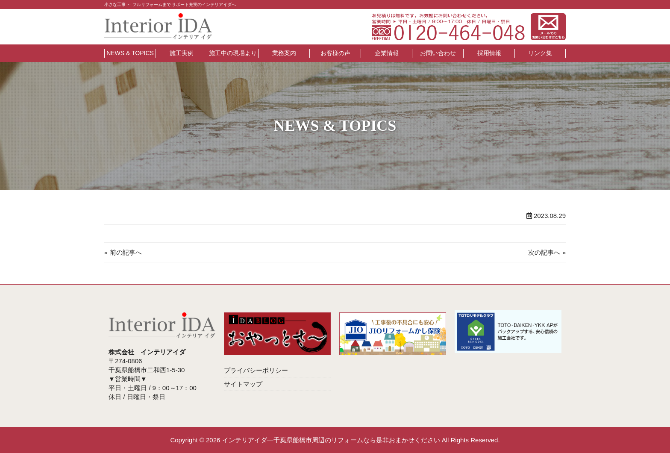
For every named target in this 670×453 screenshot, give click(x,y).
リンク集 (540, 53)
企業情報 (387, 53)
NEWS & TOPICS (130, 53)
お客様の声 (335, 53)
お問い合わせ (438, 53)
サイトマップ (243, 384)
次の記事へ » (547, 252)
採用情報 (489, 53)
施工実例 (182, 53)
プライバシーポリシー (256, 370)
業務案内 (284, 53)
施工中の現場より (233, 53)
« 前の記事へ (123, 252)
